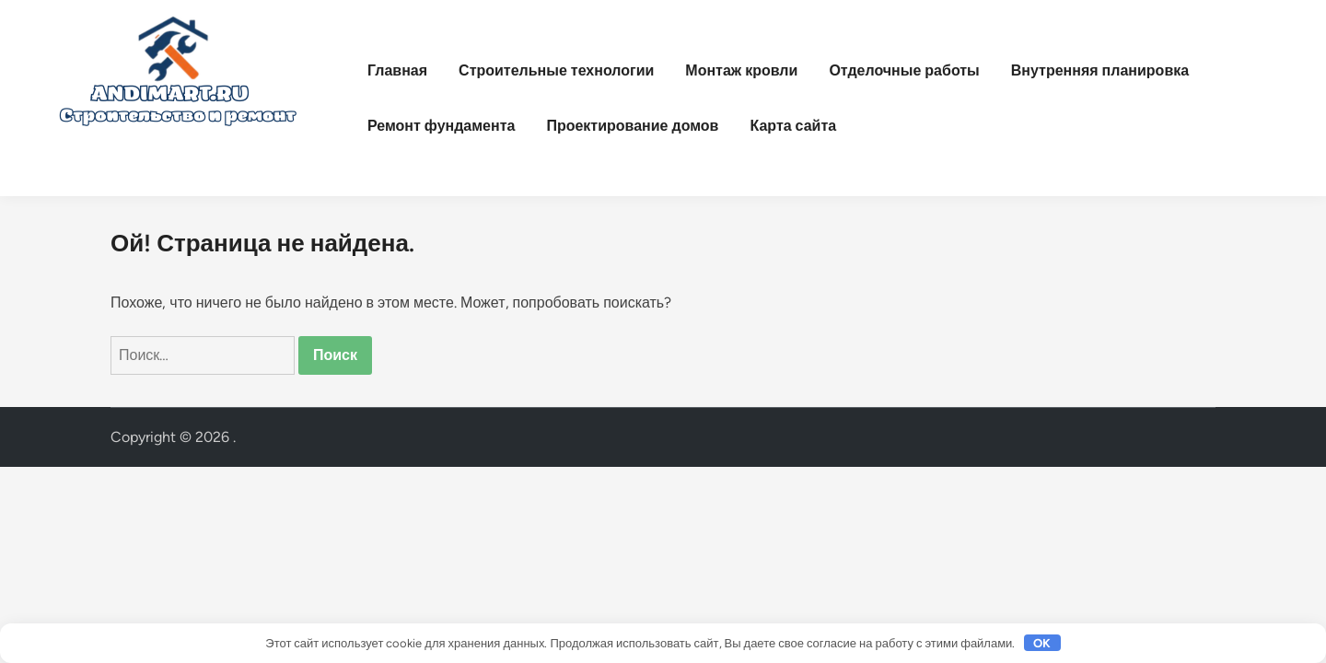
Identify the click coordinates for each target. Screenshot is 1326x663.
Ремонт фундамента (441, 125)
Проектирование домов (632, 125)
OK (1042, 643)
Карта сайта (793, 125)
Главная (397, 70)
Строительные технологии (556, 70)
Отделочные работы (904, 70)
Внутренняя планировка (1100, 70)
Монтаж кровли (741, 70)
